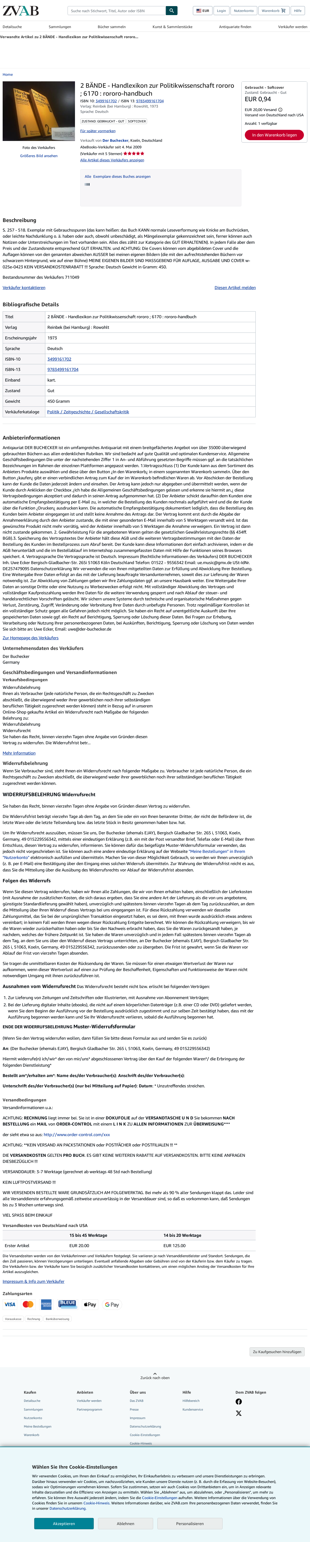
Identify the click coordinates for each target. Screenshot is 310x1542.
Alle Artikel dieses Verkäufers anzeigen (112, 160)
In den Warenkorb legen (274, 135)
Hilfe (298, 10)
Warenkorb (31, 1435)
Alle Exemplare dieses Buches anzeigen (117, 176)
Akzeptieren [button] (64, 1523)
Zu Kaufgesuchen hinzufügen (277, 1351)
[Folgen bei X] (239, 1414)
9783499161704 (62, 369)
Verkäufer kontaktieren (24, 287)
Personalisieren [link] (190, 1523)
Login (221, 10)
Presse (134, 1409)
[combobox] (117, 10)
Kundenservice (193, 1409)
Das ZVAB (136, 1401)
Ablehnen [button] (125, 1523)
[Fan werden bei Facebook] (239, 1402)
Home (8, 74)
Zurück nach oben (155, 1377)
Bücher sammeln (112, 26)
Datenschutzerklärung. (68, 1508)
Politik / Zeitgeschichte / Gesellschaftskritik (88, 411)
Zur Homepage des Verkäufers (31, 637)
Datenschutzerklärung (145, 1426)
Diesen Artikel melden (235, 287)
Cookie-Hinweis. (96, 1503)
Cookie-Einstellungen (159, 1497)
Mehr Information (19, 753)
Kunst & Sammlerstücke (172, 26)
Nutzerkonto (244, 10)
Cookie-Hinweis (141, 1443)
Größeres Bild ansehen (38, 155)
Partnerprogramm (89, 1409)
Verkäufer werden (292, 26)
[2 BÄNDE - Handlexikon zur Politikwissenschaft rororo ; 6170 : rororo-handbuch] (39, 111)
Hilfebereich (191, 1401)
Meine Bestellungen (37, 1426)
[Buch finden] (172, 10)
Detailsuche (12, 26)
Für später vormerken (98, 130)
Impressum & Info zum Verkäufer (33, 1281)
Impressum (137, 1418)
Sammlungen (60, 26)
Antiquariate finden (235, 26)
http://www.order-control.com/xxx (77, 1134)
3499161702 (106, 101)
